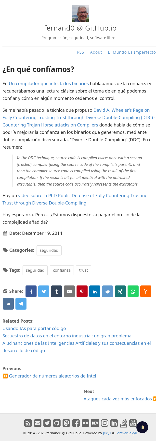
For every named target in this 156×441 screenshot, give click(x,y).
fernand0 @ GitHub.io (80, 27)
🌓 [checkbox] (142, 427)
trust (83, 270)
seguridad (49, 250)
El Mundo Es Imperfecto (132, 52)
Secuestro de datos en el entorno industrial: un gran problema (66, 336)
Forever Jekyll (126, 433)
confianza (62, 270)
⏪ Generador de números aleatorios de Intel (49, 376)
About (96, 52)
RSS (80, 52)
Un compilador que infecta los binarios (49, 83)
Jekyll (107, 433)
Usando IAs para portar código (34, 328)
